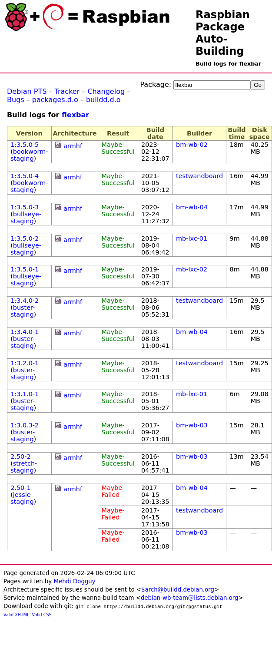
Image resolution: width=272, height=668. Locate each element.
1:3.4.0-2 (24, 300)
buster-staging (22, 311)
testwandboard (199, 175)
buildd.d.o (103, 100)
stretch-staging (23, 467)
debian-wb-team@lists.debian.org (190, 598)
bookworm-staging (29, 155)
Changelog (106, 91)
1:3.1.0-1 (24, 393)
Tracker (67, 91)
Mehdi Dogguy (74, 581)
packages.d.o (55, 100)
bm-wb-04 (192, 207)
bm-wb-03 (192, 425)
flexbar (75, 115)
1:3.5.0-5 (24, 144)
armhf (72, 145)
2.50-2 (20, 456)
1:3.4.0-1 (24, 331)
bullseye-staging (25, 218)
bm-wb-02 (192, 144)
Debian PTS (26, 91)
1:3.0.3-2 (24, 425)
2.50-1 (20, 487)
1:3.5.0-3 (24, 207)
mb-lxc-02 (191, 269)
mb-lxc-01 (191, 238)
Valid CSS (42, 614)
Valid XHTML (16, 614)
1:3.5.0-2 (24, 238)
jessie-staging (21, 498)
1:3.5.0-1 (24, 269)
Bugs (15, 100)
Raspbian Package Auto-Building (223, 33)
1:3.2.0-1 (24, 363)
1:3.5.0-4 (24, 175)
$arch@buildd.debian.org (177, 589)
